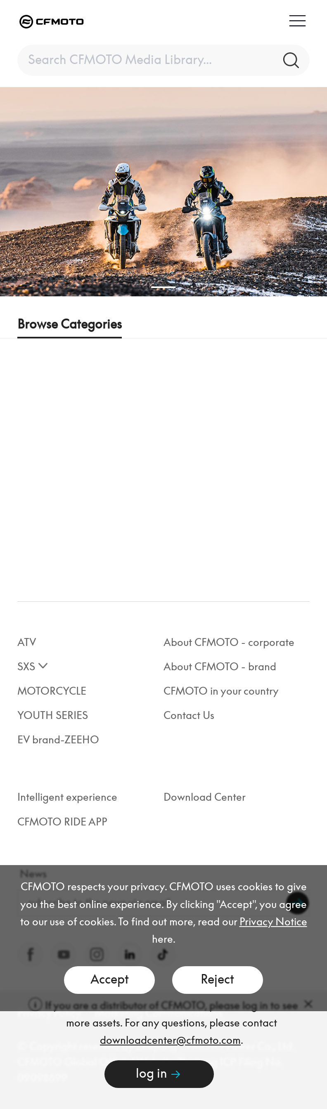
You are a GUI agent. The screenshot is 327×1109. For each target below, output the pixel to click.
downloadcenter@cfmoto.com (170, 1041)
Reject (217, 980)
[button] (163, 287)
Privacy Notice (273, 922)
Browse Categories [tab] (69, 325)
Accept (109, 980)
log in (159, 1074)
